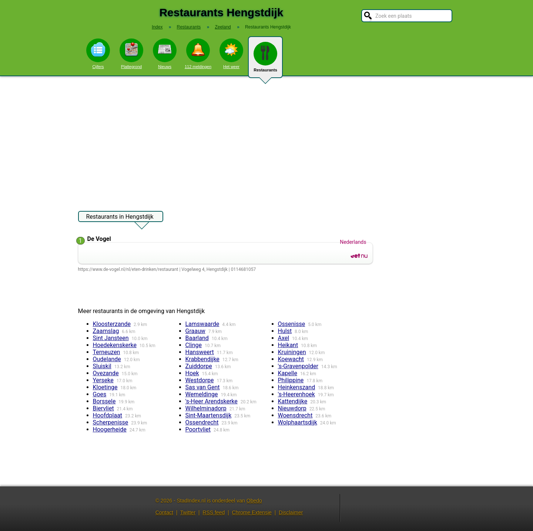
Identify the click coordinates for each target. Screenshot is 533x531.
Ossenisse (291, 323)
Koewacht (291, 359)
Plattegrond (131, 53)
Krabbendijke (202, 359)
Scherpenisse (110, 422)
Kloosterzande (112, 323)
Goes (100, 394)
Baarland (197, 338)
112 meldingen (198, 53)
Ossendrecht (202, 422)
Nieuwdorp (292, 408)
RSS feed (213, 512)
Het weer (231, 53)
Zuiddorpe (198, 366)
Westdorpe (199, 380)
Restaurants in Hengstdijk (120, 217)
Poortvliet (198, 429)
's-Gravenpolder (298, 366)
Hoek (192, 373)
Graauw (195, 331)
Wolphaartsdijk (297, 422)
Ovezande (106, 373)
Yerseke (103, 380)
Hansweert (199, 352)
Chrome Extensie (251, 512)
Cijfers (98, 53)
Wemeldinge (201, 394)
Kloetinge (105, 387)
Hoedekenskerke (115, 345)
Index (157, 27)
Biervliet (103, 408)
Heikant (288, 345)
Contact (164, 512)
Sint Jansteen (111, 338)
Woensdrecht (295, 415)
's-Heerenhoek (296, 394)
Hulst (285, 331)
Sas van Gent (202, 387)
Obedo (254, 501)
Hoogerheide (110, 429)
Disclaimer (291, 512)
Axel (283, 338)
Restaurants (265, 60)
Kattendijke (293, 401)
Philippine (291, 380)
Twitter (187, 512)
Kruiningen (292, 352)
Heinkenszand (296, 387)
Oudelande (107, 359)
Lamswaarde (202, 323)
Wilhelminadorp (206, 408)
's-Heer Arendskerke (211, 401)
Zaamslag (106, 331)
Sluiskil (102, 366)
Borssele (104, 401)
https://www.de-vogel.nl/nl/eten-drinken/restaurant (128, 269)
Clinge (193, 345)
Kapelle (287, 373)
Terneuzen (106, 352)
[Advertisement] (266, 140)
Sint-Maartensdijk (208, 415)
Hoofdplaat (108, 415)
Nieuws (165, 53)
